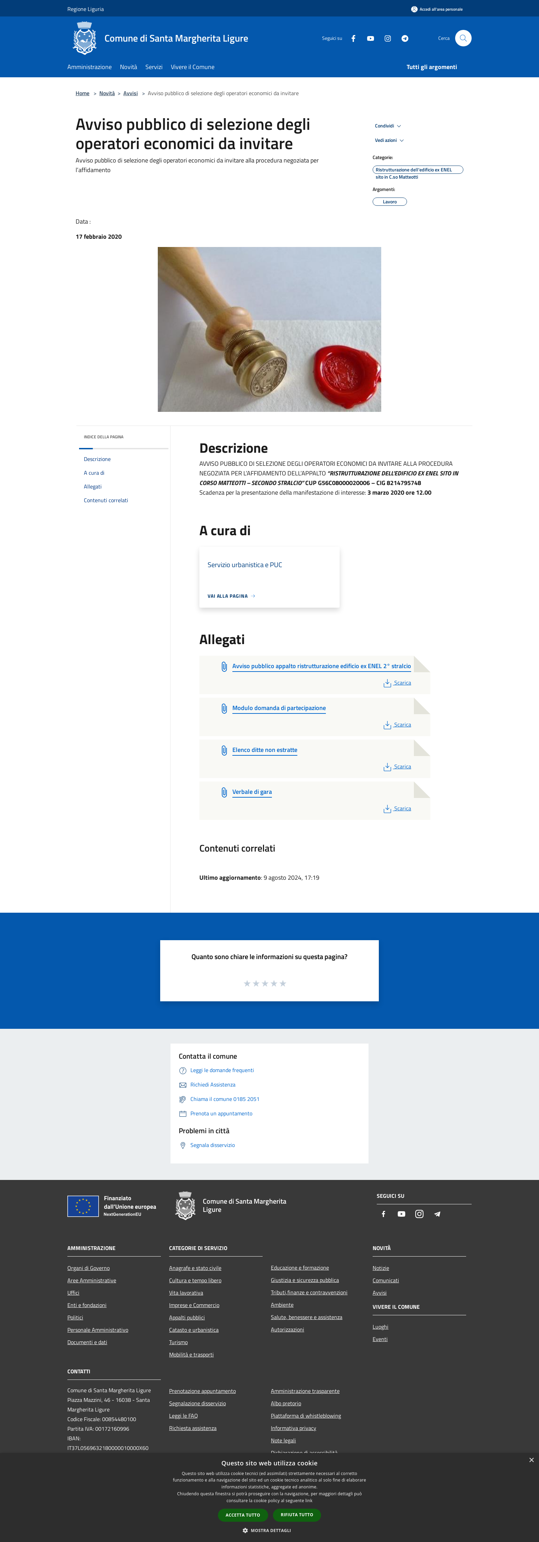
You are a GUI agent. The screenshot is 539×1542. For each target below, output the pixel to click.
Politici (75, 1317)
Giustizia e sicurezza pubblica (305, 1280)
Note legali (283, 1440)
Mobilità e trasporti (191, 1354)
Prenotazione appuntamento (202, 1391)
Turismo (178, 1342)
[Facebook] (351, 38)
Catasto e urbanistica (194, 1330)
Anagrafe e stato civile (195, 1268)
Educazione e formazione (300, 1267)
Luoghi (380, 1326)
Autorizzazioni (287, 1329)
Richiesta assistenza (193, 1428)
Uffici (73, 1292)
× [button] (531, 1460)
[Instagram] (385, 38)
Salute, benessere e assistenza (306, 1317)
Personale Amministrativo (97, 1330)
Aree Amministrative (91, 1280)
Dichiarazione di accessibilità (304, 1453)
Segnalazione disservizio (197, 1403)
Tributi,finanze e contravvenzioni (309, 1292)
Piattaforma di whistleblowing (306, 1415)
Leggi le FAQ (183, 1415)
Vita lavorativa (186, 1292)
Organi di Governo (88, 1268)
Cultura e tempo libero (195, 1280)
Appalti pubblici (187, 1317)
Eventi (380, 1339)
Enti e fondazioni (87, 1305)
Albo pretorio (286, 1403)
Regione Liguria (85, 9)
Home (82, 93)
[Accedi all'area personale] (437, 9)
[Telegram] (402, 38)
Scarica (396, 682)
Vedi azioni (390, 140)
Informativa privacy (293, 1428)
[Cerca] (463, 38)
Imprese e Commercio (194, 1305)
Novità (107, 93)
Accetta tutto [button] (243, 1515)
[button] (269, 1530)
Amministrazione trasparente (305, 1391)
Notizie (381, 1268)
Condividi (389, 126)
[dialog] (269, 1497)
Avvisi (130, 93)
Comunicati (386, 1280)
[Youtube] (368, 38)
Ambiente (282, 1305)
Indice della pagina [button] (103, 437)
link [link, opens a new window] (308, 1501)
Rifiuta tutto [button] (297, 1515)
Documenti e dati (87, 1342)
